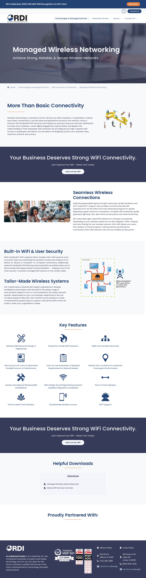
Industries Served (100, 18)
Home (11, 87)
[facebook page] (78, 567)
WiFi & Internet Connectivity (64, 87)
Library (116, 18)
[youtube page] (72, 567)
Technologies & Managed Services (71, 18)
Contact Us (134, 11)
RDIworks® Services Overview (58, 471)
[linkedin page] (67, 567)
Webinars (113, 573)
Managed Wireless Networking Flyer (61, 467)
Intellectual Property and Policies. (65, 575)
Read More (133, 4)
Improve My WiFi (73, 171)
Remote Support (129, 573)
